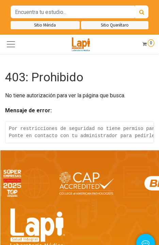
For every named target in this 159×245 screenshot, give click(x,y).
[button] (10, 44)
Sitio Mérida (45, 25)
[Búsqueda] (141, 11)
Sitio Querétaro (115, 25)
